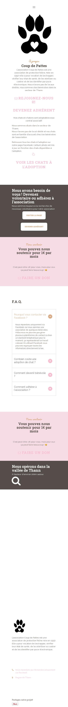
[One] (34, 552)
